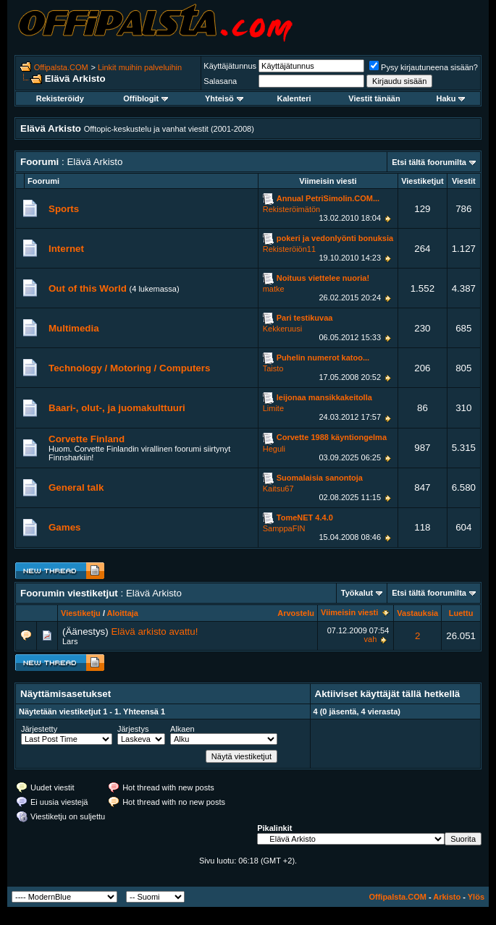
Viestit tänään (374, 98)
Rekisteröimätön (291, 209)
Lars (69, 641)
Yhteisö (224, 98)
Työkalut (357, 592)
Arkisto (447, 896)
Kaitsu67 (278, 488)
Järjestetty (39, 729)
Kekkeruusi (282, 328)
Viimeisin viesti (349, 612)
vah (370, 639)
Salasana (220, 81)
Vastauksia (417, 613)
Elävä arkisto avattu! (154, 631)
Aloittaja (122, 613)
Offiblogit (145, 98)
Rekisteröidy (60, 98)
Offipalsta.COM (61, 67)
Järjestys (132, 729)
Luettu (461, 613)
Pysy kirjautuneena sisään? (423, 67)
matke (274, 288)
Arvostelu (295, 613)
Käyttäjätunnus (229, 66)
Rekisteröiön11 (289, 249)
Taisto (273, 368)
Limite (273, 408)
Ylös (476, 896)
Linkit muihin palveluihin (140, 67)
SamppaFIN (284, 528)
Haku (450, 98)
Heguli (274, 448)
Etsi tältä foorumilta (429, 162)
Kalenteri (294, 98)
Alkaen (182, 729)
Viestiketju (81, 613)
